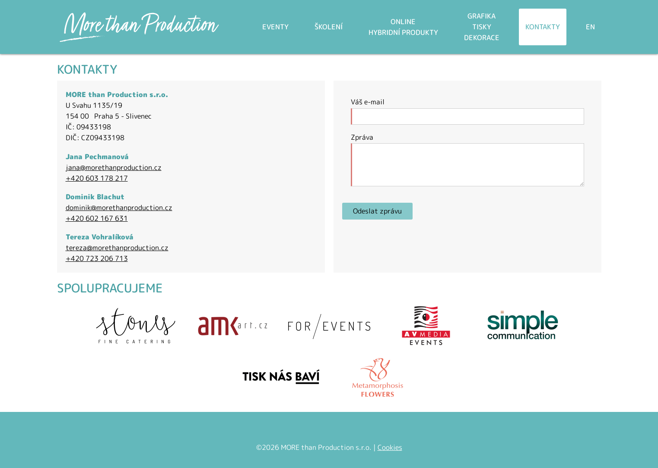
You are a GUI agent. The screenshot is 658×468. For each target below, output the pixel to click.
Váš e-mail (368, 102)
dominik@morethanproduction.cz (119, 207)
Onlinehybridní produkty (403, 27)
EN (590, 26)
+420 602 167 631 (97, 218)
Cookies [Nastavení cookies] (390, 447)
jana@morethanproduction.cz (114, 167)
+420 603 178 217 (97, 178)
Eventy (275, 26)
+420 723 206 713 (97, 258)
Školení (329, 26)
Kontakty (542, 26)
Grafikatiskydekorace (481, 26)
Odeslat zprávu (377, 211)
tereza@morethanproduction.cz (117, 247)
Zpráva (362, 137)
